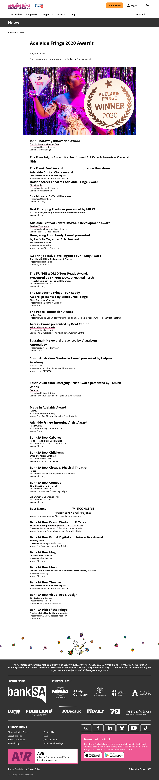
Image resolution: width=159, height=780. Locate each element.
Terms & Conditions (17, 739)
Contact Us (48, 732)
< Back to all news (16, 32)
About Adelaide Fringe (18, 732)
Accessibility (13, 743)
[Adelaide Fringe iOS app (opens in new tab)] (93, 755)
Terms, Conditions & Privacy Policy (24, 769)
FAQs (45, 736)
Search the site (15, 736)
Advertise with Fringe (53, 743)
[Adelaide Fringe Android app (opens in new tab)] (114, 755)
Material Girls (36, 365)
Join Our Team (50, 739)
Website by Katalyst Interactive (21, 775)
